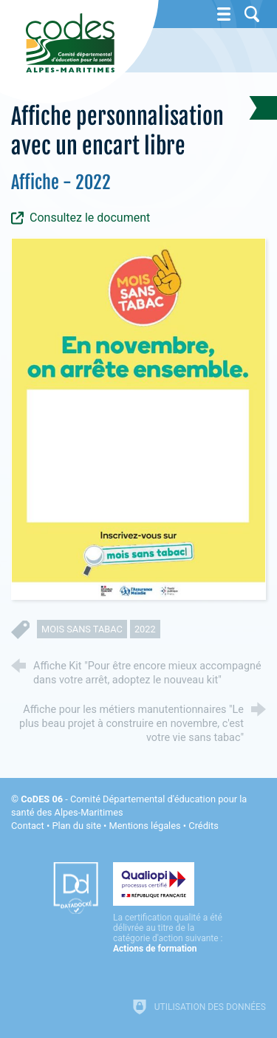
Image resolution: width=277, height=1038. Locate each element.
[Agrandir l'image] (138, 418)
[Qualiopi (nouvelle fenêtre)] (168, 908)
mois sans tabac (82, 629)
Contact (27, 825)
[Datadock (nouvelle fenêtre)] (75, 888)
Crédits (203, 825)
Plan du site (76, 825)
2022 (145, 629)
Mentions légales (145, 825)
